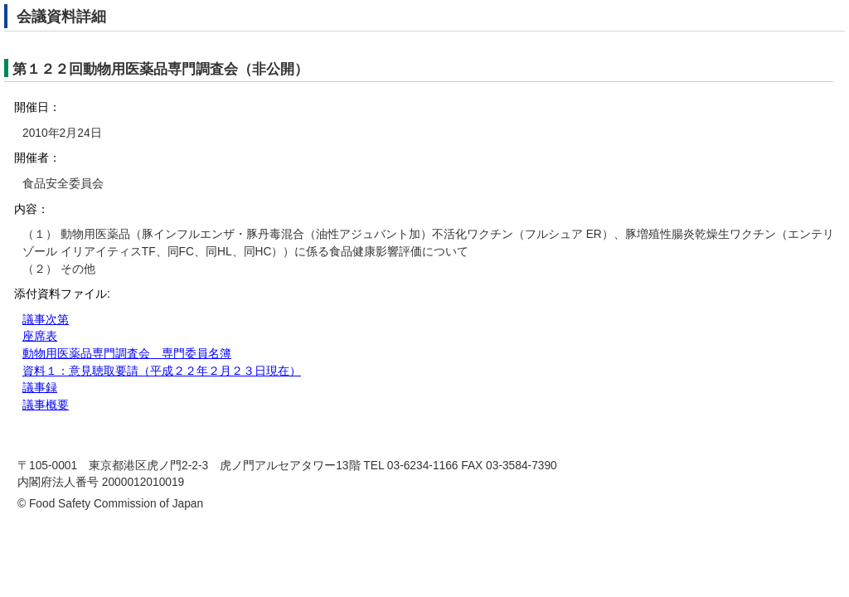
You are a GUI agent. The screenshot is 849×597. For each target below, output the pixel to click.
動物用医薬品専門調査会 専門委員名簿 (126, 353)
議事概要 (45, 405)
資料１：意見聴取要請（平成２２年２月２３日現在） (161, 371)
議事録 (39, 387)
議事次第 (45, 319)
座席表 (39, 336)
